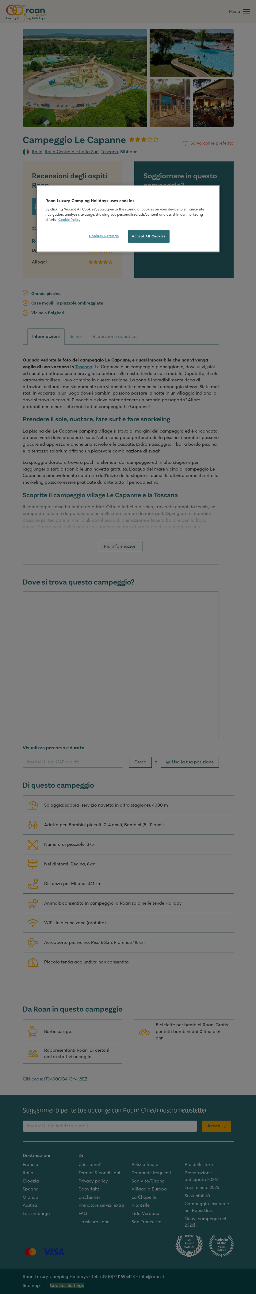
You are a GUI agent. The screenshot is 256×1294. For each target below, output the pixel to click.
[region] (128, 218)
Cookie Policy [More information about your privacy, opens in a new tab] (69, 220)
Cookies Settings (104, 236)
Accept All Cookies (148, 236)
